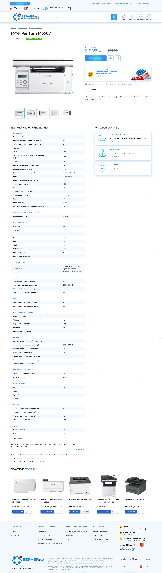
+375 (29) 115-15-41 (129, 540)
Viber (124, 559)
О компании (94, 4)
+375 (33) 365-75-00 (143, 540)
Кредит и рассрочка (123, 4)
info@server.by (65, 569)
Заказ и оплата (107, 4)
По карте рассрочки (104, 73)
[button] (71, 75)
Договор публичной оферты (50, 543)
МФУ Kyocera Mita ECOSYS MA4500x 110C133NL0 (108, 501)
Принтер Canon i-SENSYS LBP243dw (51, 501)
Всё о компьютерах (100, 539)
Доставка (137, 4)
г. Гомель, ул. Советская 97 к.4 (60, 9)
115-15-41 (20, 9)
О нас (13, 532)
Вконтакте (146, 559)
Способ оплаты (44, 535)
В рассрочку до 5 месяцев (106, 72)
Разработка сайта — (131, 567)
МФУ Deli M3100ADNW (134, 499)
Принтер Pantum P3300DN (80, 499)
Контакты (147, 4)
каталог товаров (19, 3)
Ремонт (68, 539)
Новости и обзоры (100, 532)
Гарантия (69, 535)
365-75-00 (35, 9)
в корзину (19, 511)
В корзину (95, 58)
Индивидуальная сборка (76, 532)
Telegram (134, 559)
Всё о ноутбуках (98, 535)
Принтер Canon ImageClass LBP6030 (24, 501)
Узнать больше (100, 76)
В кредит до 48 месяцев (106, 70)
